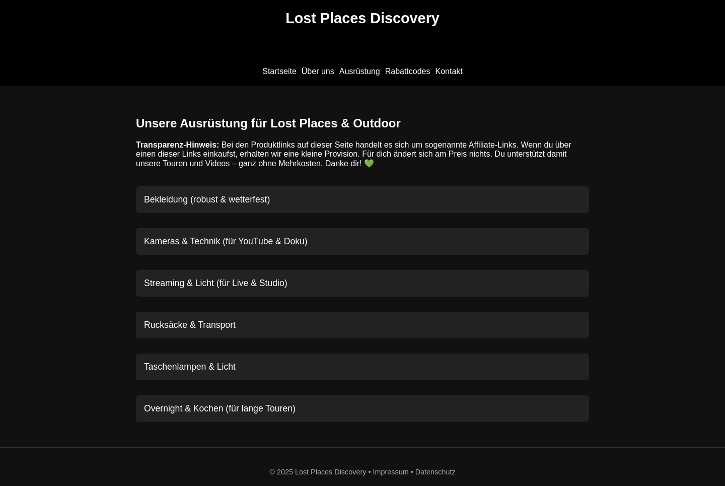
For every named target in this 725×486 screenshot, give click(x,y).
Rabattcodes (407, 71)
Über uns (318, 71)
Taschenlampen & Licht (190, 367)
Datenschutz (435, 472)
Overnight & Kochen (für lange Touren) (220, 408)
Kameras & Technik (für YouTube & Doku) (226, 241)
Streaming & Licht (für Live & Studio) (215, 283)
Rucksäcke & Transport (190, 325)
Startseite (279, 71)
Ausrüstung (359, 71)
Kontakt (449, 71)
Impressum (391, 472)
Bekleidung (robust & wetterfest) (207, 199)
